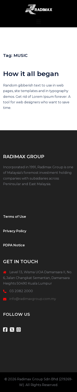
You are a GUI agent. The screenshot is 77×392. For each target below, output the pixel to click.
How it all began (31, 74)
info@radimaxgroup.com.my (32, 299)
